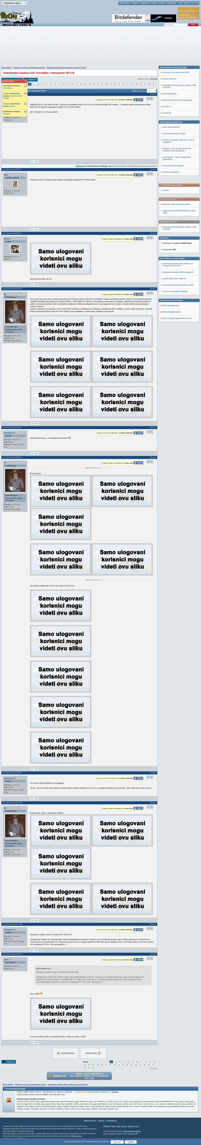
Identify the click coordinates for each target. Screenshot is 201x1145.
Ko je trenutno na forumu (15, 1089)
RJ (5, 294)
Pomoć (186, 3)
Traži (180, 3)
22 (81, 84)
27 (102, 84)
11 (34, 84)
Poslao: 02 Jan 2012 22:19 (13, 233)
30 (115, 84)
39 (153, 84)
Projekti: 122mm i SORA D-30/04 (12, 95)
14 (47, 84)
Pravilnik (162, 3)
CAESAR (11, 112)
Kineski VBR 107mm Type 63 (174, 202)
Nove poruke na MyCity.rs (171, 306)
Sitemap (102, 1120)
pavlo (6, 960)
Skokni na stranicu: (139, 91)
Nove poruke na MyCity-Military (173, 251)
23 (85, 84)
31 (119, 84)
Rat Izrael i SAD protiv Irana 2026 (176, 128)
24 (89, 84)
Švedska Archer (11, 105)
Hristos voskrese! (169, 262)
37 (145, 84)
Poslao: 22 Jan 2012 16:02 (13, 427)
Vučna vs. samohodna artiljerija (175, 215)
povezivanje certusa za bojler (174, 317)
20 (72, 84)
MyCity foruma (77, 1136)
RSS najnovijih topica (171, 229)
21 (76, 84)
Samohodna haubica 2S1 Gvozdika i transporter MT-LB (66, 67)
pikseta (7, 239)
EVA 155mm (11, 87)
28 (106, 84)
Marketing (194, 3)
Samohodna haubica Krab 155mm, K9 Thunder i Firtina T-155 (178, 188)
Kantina (153, 3)
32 (123, 84)
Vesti (118, 1126)
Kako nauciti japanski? (171, 311)
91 (93, 1068)
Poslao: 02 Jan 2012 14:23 (13, 169)
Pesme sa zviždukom (171, 356)
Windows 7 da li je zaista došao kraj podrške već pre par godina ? (177, 333)
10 (29, 84)
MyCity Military (125, 3)
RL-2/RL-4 (167, 290)
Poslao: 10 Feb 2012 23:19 (13, 457)
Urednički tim (112, 1120)
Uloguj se (135, 3)
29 (110, 84)
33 (128, 84)
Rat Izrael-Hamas (170, 277)
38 (149, 84)
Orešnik (166, 114)
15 (51, 84)
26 (98, 84)
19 (68, 84)
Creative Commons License (132, 1131)
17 (59, 84)
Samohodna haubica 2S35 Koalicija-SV (178, 196)
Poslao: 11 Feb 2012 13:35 (13, 802)
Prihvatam (117, 1142)
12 (38, 84)
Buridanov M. (9, 433)
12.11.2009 (153, 79)
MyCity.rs (124, 1126)
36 (140, 84)
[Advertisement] (100, 48)
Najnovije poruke (90, 1120)
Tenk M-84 (167, 297)
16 (55, 84)
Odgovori (32, 80)
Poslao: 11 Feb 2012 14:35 (13, 924)
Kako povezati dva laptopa (173, 349)
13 (42, 84)
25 (93, 84)
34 (132, 84)
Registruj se (145, 3)
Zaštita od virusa (133, 1126)
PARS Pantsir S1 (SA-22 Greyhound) (177, 284)
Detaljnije (115, 1092)
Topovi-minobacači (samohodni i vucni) (178, 209)
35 (136, 84)
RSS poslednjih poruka (172, 236)
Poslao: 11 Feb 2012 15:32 (13, 954)
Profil (36, 161)
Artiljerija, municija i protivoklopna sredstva (29, 67)
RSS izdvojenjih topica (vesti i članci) (177, 242)
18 (64, 84)
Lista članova (171, 3)
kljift (6, 175)
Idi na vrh (154, 1068)
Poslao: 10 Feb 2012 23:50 (13, 773)
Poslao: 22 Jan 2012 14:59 (13, 289)
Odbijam (130, 1142)
